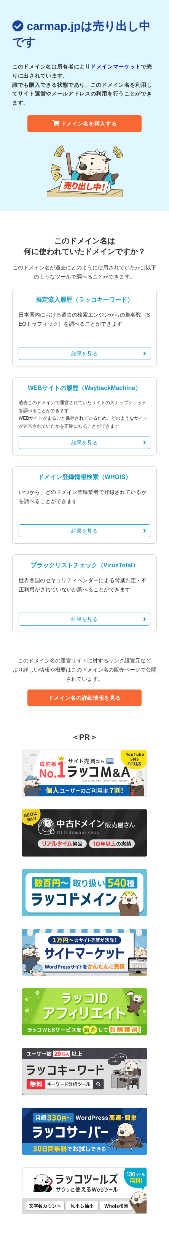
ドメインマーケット (116, 67)
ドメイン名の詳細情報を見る (84, 698)
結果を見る (108, 353)
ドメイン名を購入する (85, 123)
